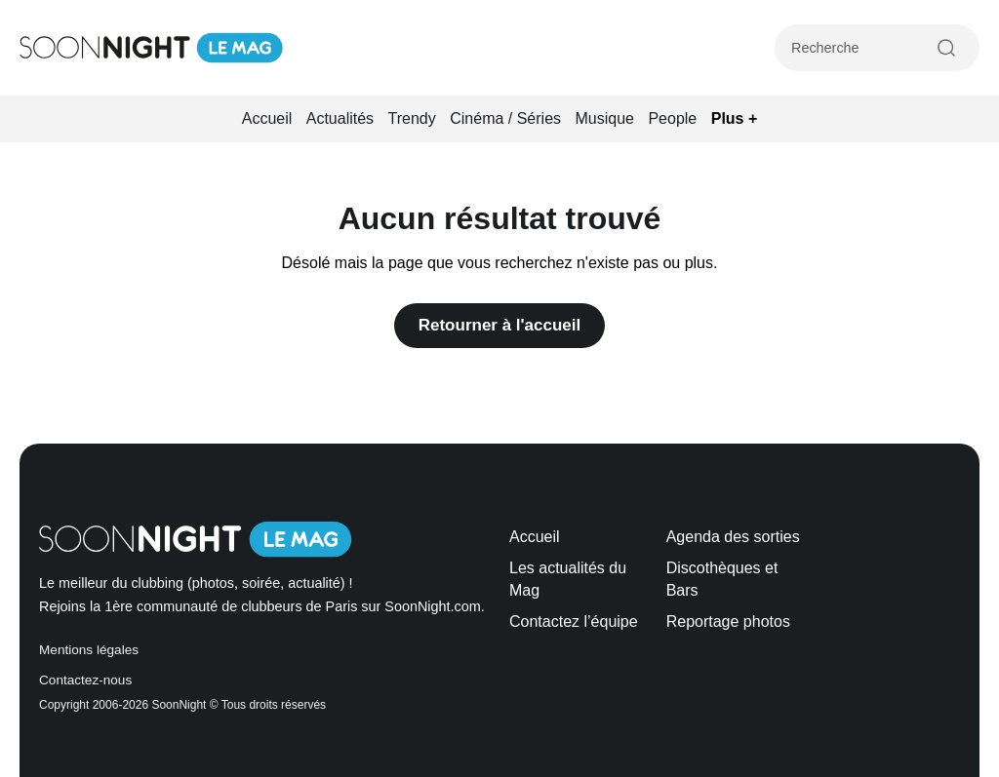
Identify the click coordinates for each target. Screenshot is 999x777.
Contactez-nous (85, 680)
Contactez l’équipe (573, 621)
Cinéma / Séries (505, 118)
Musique (605, 118)
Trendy (412, 118)
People (672, 118)
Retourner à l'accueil (500, 325)
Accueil (267, 118)
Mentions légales (89, 649)
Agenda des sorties (733, 536)
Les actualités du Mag (567, 579)
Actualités (340, 118)
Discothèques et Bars (722, 579)
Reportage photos (728, 621)
